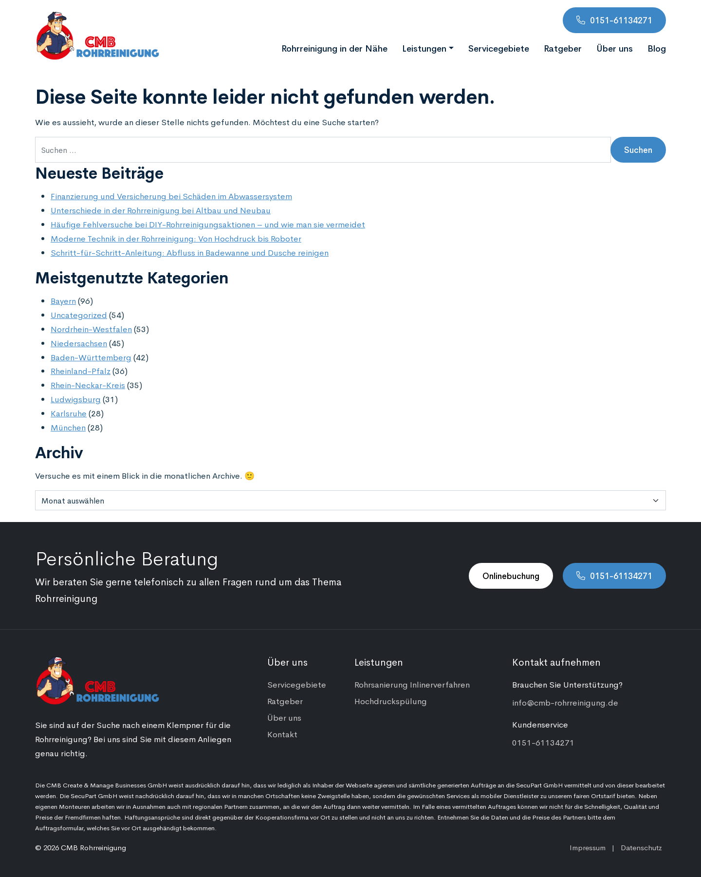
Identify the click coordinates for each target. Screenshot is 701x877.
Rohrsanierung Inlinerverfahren (412, 684)
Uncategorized (79, 314)
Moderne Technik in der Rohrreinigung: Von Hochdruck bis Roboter (176, 238)
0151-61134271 (621, 20)
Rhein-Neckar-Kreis (88, 385)
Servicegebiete (498, 47)
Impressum (588, 847)
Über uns (614, 47)
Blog (656, 47)
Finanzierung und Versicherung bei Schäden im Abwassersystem (171, 196)
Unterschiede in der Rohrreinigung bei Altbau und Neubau (161, 210)
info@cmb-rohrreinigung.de (565, 702)
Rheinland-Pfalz (81, 370)
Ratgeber (563, 47)
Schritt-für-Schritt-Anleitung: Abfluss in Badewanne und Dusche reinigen (190, 252)
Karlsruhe (69, 413)
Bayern (63, 300)
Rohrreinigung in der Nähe (334, 47)
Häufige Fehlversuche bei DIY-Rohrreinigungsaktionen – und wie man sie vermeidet (208, 224)
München (68, 427)
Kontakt (282, 734)
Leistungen (424, 47)
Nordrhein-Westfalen (91, 329)
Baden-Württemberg (91, 357)
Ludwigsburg (76, 399)
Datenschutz (641, 847)
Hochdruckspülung (390, 701)
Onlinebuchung (510, 575)
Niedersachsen (79, 343)
